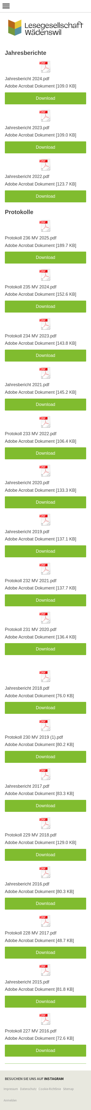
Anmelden (10, 1100)
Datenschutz (28, 1089)
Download (45, 98)
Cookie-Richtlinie (50, 1089)
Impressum (11, 1089)
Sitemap (68, 1089)
